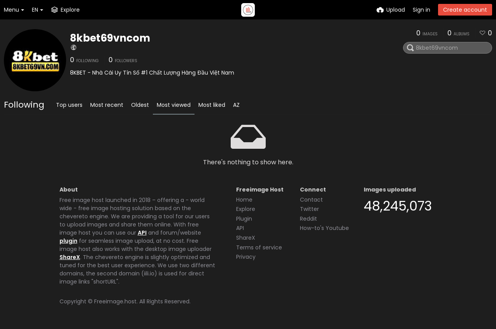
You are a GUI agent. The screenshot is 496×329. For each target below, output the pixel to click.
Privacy (246, 257)
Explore (245, 209)
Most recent (106, 105)
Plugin (244, 219)
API (142, 233)
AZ (236, 105)
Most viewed (174, 105)
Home (244, 200)
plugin (68, 241)
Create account (465, 10)
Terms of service (259, 247)
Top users (69, 105)
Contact (311, 200)
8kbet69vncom (110, 38)
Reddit (308, 219)
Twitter (309, 209)
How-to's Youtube (324, 228)
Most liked (211, 105)
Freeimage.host (115, 301)
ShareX (70, 257)
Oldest (140, 105)
